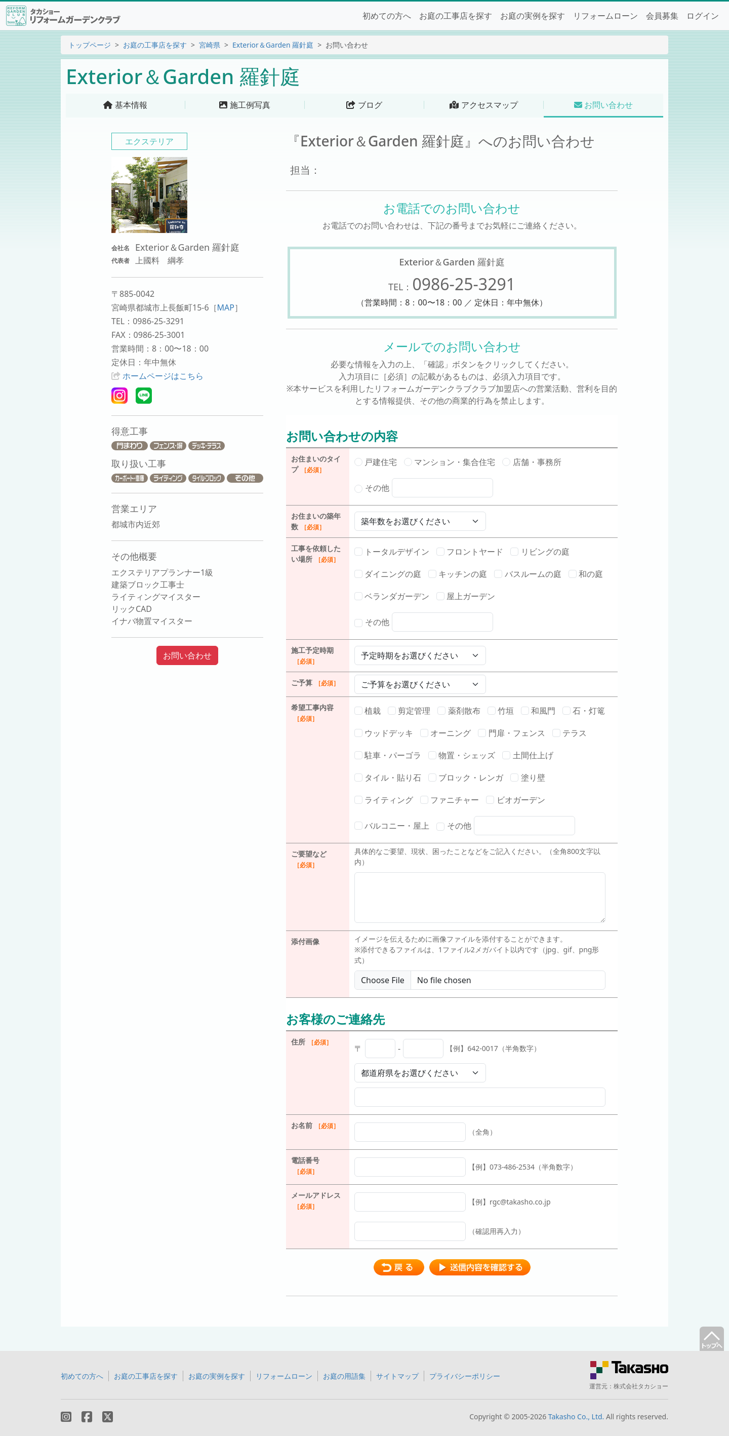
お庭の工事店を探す (455, 15)
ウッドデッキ (383, 733)
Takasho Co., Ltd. (576, 1416)
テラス (569, 733)
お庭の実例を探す (532, 15)
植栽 (367, 710)
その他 (423, 487)
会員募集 (662, 15)
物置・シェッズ (461, 755)
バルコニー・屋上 (391, 825)
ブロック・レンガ (465, 777)
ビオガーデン (515, 799)
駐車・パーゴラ (387, 755)
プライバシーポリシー (464, 1376)
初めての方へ (386, 15)
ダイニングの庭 (387, 573)
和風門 (538, 710)
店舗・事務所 (531, 462)
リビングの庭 (539, 551)
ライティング (383, 799)
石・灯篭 (583, 710)
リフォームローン (605, 15)
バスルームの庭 (527, 573)
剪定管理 (409, 710)
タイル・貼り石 (387, 777)
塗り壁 (527, 777)
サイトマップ (397, 1376)
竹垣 (501, 710)
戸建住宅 (375, 462)
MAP (225, 307)
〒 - (447, 1048)
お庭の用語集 (344, 1376)
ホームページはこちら (163, 375)
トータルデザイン (391, 551)
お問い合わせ (187, 655)
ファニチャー (449, 799)
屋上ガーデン (465, 596)
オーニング (445, 733)
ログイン (702, 15)
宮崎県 (209, 45)
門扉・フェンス (511, 733)
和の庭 (586, 573)
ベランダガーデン (391, 596)
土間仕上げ (527, 755)
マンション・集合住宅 (449, 462)
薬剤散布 (458, 710)
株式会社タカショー (641, 1386)
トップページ (89, 45)
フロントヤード (469, 551)
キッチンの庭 (457, 573)
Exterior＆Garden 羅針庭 (272, 45)
